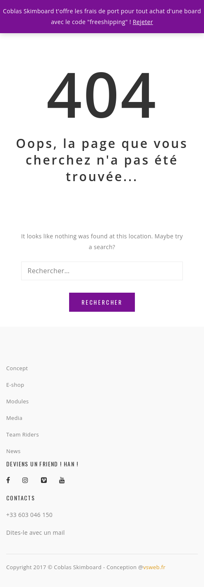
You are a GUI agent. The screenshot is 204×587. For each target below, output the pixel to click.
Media (14, 418)
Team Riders (22, 434)
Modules (17, 401)
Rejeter (143, 22)
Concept (17, 368)
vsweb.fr (154, 567)
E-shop (15, 384)
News (13, 451)
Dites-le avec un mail (35, 532)
